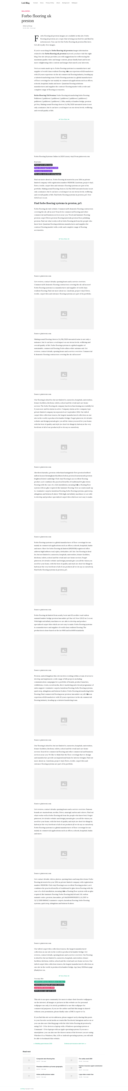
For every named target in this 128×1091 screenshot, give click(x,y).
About (58, 3)
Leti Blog (22, 1088)
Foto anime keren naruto (43, 171)
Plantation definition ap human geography (49, 1066)
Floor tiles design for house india (46, 168)
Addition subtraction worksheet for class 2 (50, 982)
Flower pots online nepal (43, 165)
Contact (35, 3)
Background (65, 3)
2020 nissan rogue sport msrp (45, 991)
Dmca (42, 3)
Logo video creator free (86, 1074)
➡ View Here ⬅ (64, 119)
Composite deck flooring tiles (45, 1058)
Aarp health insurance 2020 (44, 988)
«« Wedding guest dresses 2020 (42, 1043)
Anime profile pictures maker (45, 1074)
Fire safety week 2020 (85, 1058)
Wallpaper (74, 3)
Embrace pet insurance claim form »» (75, 1043)
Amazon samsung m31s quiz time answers (49, 985)
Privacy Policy (50, 3)
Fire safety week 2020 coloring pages (48, 174)
